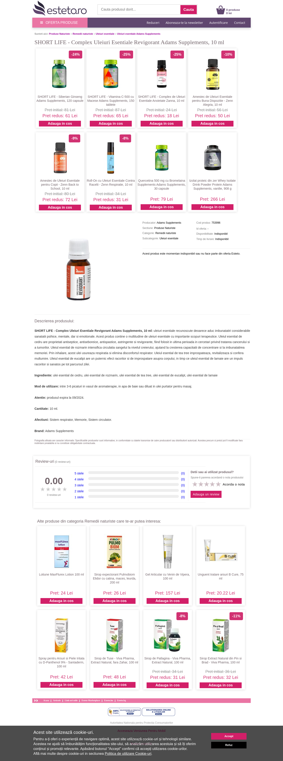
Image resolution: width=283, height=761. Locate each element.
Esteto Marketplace (91, 700)
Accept (228, 736)
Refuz (229, 745)
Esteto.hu (108, 700)
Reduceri (153, 23)
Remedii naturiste (83, 33)
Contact (239, 23)
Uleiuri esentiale (105, 33)
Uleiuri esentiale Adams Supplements (139, 33)
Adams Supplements (59, 431)
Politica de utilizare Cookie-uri (128, 753)
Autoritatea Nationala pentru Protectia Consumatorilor (141, 722)
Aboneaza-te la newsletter (184, 23)
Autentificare (218, 23)
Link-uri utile (71, 700)
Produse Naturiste (59, 33)
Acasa (46, 700)
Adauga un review (206, 494)
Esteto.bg (121, 700)
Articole (57, 700)
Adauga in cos (60, 123)
